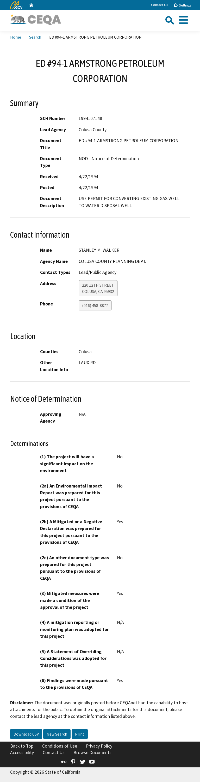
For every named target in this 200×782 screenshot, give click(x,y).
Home (15, 37)
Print (79, 734)
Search (35, 37)
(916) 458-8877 (95, 305)
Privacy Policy (99, 746)
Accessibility (22, 752)
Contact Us (159, 4)
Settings (182, 5)
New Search (57, 734)
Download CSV (26, 734)
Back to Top (21, 746)
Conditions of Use (59, 746)
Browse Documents (92, 752)
